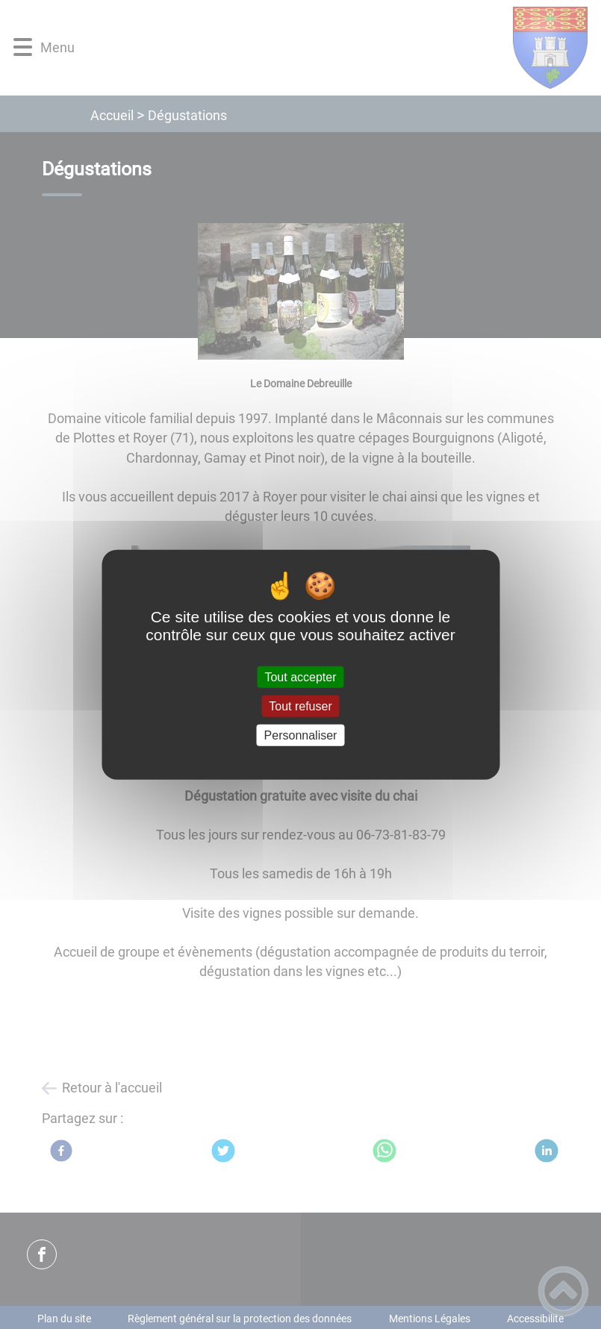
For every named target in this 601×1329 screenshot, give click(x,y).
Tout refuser (300, 705)
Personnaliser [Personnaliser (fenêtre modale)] (300, 735)
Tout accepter (300, 676)
